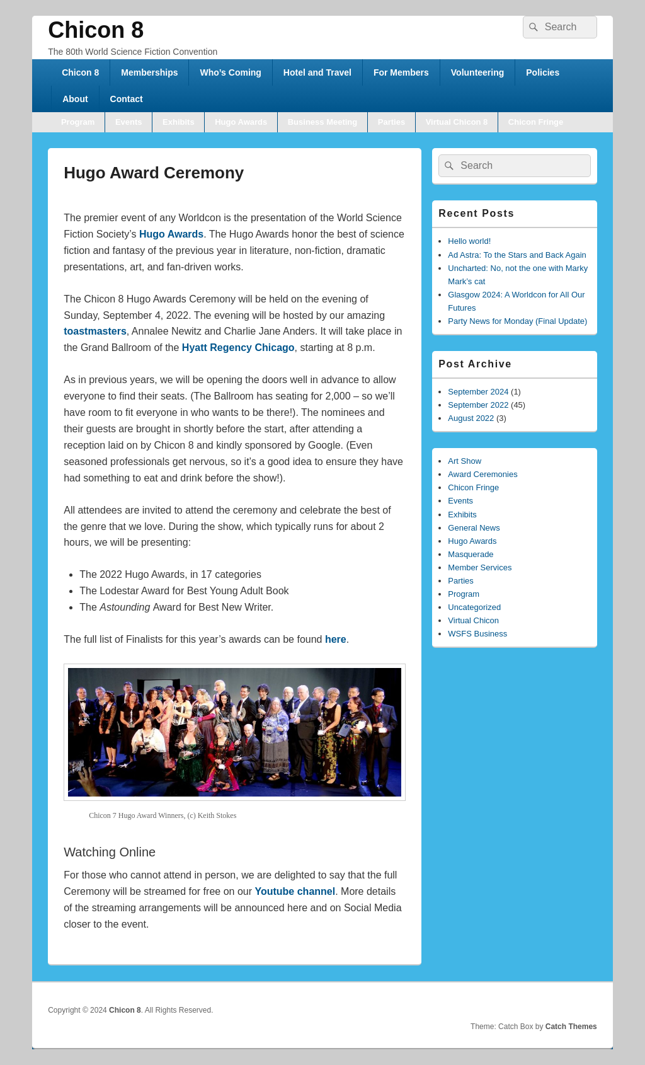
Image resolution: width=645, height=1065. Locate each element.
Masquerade (470, 554)
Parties (391, 122)
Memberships (149, 72)
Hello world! (469, 241)
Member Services (479, 567)
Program (77, 122)
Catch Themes (571, 1026)
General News (473, 527)
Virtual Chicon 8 (457, 122)
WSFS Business (477, 633)
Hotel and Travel (317, 72)
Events (128, 122)
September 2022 (478, 405)
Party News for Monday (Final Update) (517, 321)
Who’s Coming (230, 72)
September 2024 (478, 391)
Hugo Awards (241, 122)
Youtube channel (294, 891)
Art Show (464, 461)
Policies (542, 72)
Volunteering (478, 72)
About (75, 99)
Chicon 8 (96, 30)
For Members (401, 72)
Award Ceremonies (482, 474)
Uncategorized (474, 607)
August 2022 (471, 418)
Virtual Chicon (473, 620)
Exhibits (179, 122)
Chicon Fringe (535, 122)
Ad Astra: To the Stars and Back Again (517, 255)
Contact (126, 99)
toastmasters (95, 331)
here (335, 639)
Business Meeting (323, 122)
